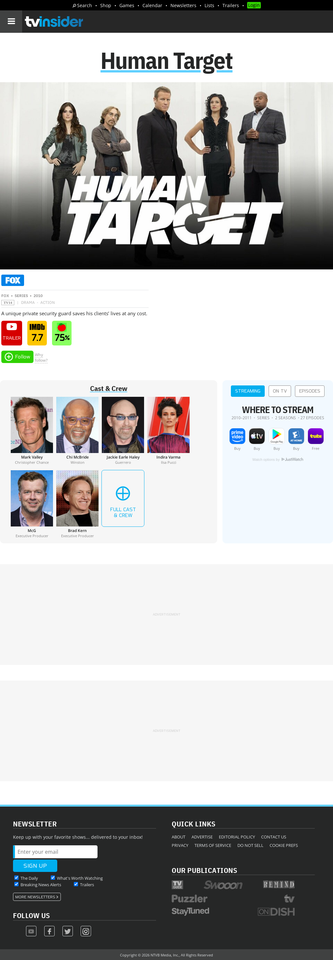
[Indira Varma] (168, 430)
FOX (5, 295)
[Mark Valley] (31, 430)
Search (84, 5)
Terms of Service (212, 845)
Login (254, 5)
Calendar (152, 5)
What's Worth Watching (80, 878)
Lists (209, 5)
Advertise (202, 837)
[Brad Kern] (77, 504)
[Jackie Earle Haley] (122, 430)
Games (126, 5)
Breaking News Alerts (40, 885)
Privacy (180, 845)
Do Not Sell (250, 845)
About (178, 837)
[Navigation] (11, 21)
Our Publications (204, 870)
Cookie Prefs (284, 845)
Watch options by (277, 459)
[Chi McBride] (77, 430)
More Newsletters (35, 897)
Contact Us (273, 837)
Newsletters (183, 5)
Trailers (230, 5)
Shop (105, 5)
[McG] (31, 504)
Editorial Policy (237, 837)
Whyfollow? (41, 357)
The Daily (29, 878)
